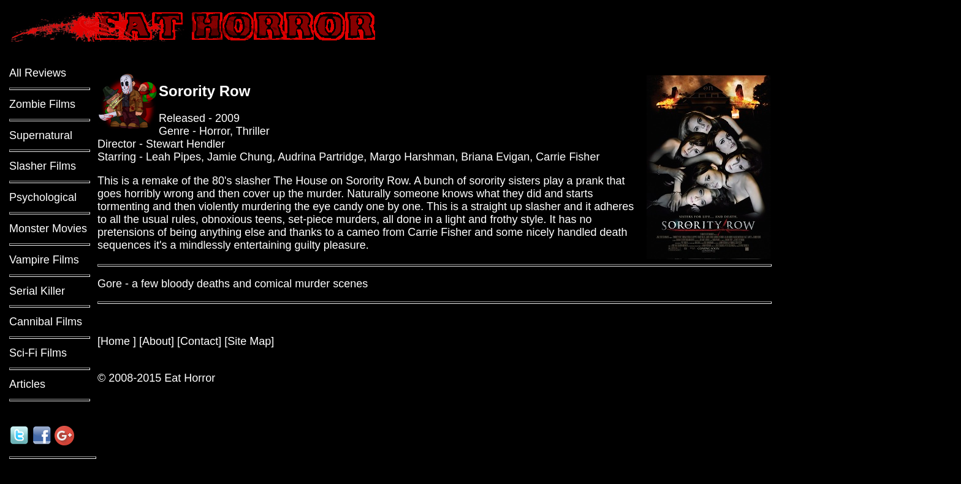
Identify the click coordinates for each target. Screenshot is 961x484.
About (156, 341)
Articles (27, 384)
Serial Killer (37, 291)
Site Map (249, 341)
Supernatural (40, 135)
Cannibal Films (45, 322)
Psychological (43, 197)
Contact (199, 341)
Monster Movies (48, 228)
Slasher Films (42, 166)
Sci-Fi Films (38, 353)
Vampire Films (44, 260)
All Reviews (37, 73)
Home (117, 341)
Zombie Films (42, 104)
